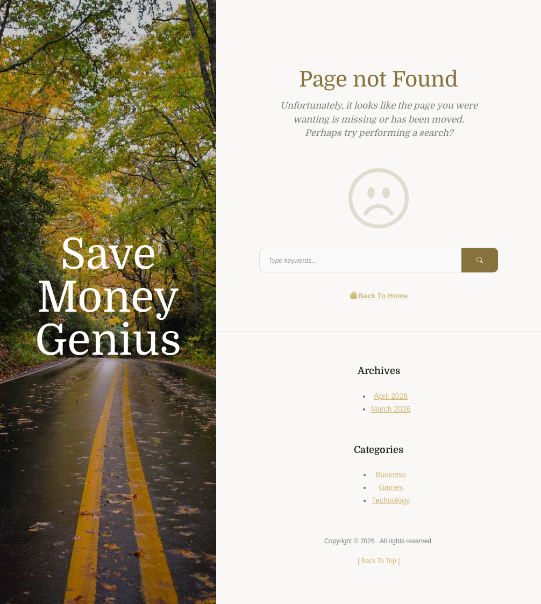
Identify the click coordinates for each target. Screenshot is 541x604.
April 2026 (391, 396)
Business (390, 474)
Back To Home (379, 296)
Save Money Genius (108, 297)
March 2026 (391, 409)
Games (391, 487)
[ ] (379, 561)
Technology (391, 500)
